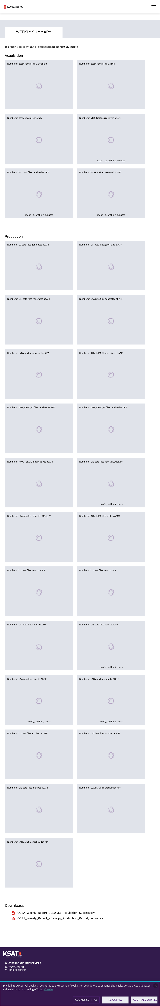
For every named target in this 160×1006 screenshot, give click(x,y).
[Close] (155, 986)
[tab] (34, 31)
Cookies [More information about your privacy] (48, 990)
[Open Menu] (153, 6)
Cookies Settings (86, 1001)
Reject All (115, 1001)
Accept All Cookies (144, 1001)
